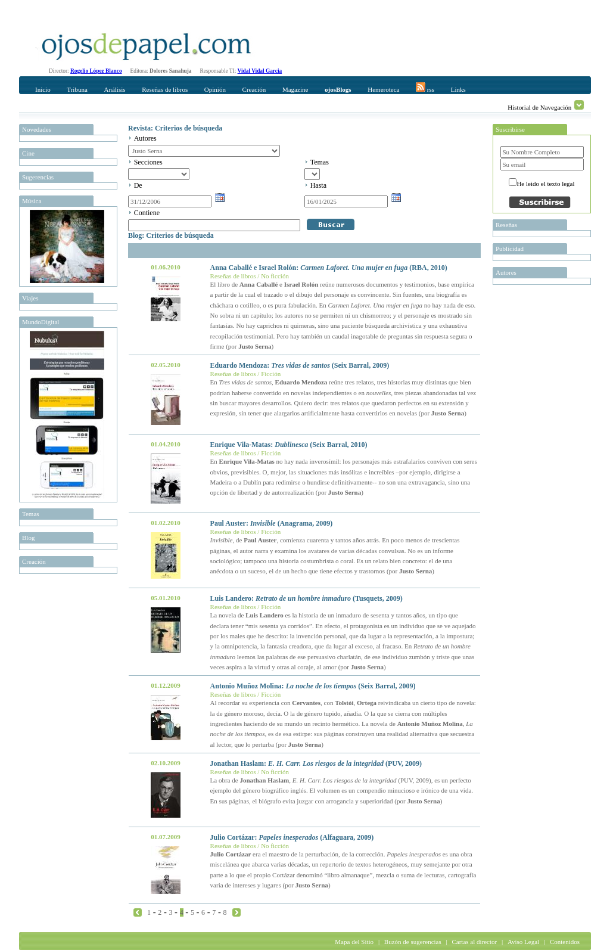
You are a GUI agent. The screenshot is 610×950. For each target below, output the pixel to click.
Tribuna (77, 89)
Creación (254, 89)
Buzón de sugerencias (412, 941)
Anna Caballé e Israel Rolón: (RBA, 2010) (328, 267)
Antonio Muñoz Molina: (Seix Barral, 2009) (313, 686)
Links (458, 89)
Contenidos (565, 941)
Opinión (215, 89)
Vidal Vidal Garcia (260, 71)
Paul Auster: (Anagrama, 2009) (271, 523)
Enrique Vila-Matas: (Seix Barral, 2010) (289, 444)
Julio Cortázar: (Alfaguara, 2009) (292, 837)
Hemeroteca (383, 89)
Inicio (43, 89)
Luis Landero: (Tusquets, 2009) (306, 598)
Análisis (114, 89)
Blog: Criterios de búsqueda (171, 235)
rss (425, 87)
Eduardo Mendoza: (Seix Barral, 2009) (300, 365)
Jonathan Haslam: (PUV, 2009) (316, 763)
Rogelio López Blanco (96, 71)
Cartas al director (474, 941)
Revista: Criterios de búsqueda (175, 128)
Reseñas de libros (165, 89)
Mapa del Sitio (354, 941)
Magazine (295, 89)
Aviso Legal (523, 941)
